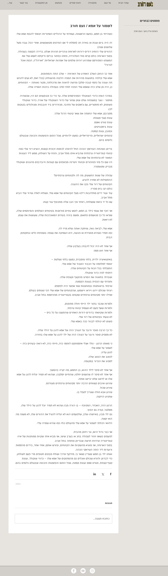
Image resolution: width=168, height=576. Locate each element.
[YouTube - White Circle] (83, 570)
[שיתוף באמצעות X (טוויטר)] (102, 474)
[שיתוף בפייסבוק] (110, 474)
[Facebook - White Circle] (73, 570)
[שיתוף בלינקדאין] (94, 474)
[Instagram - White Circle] (92, 570)
